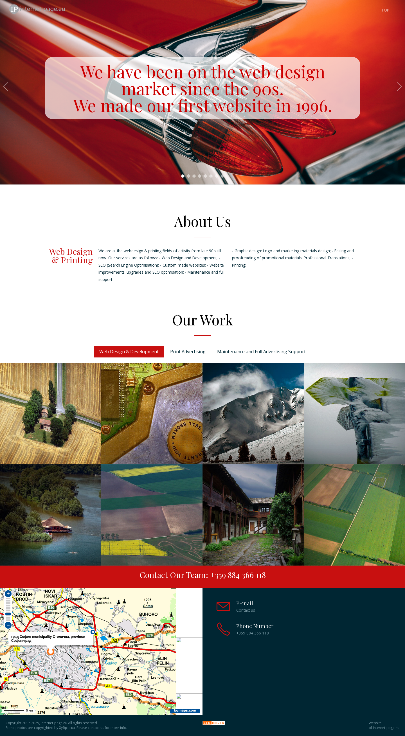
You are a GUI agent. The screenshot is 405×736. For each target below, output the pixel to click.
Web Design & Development (129, 351)
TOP (385, 10)
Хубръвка (67, 727)
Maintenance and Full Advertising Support (261, 351)
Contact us (245, 610)
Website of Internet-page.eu (384, 725)
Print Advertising (188, 351)
